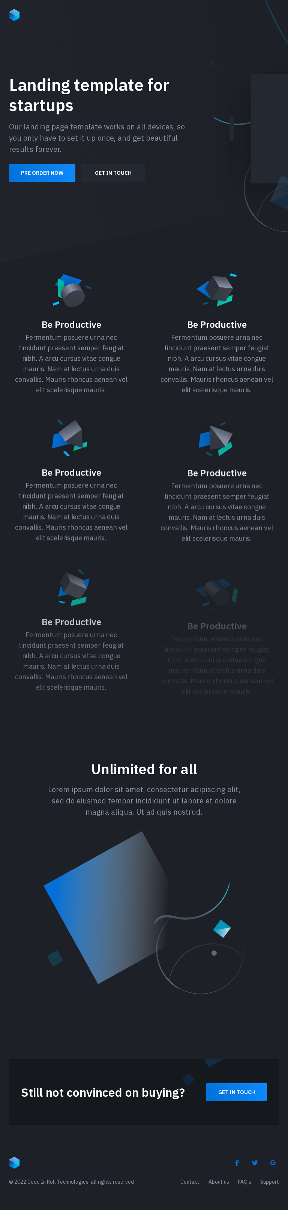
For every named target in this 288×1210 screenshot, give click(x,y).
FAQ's (244, 1181)
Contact (190, 1181)
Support (269, 1181)
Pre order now (42, 173)
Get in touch (113, 173)
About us (218, 1181)
